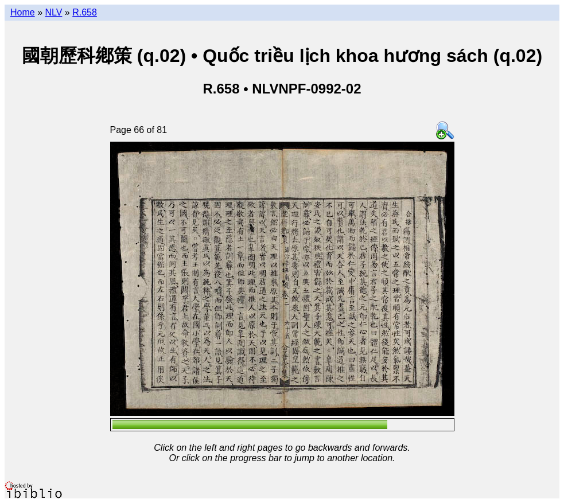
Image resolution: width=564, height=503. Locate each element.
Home (22, 12)
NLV (53, 12)
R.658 (84, 12)
